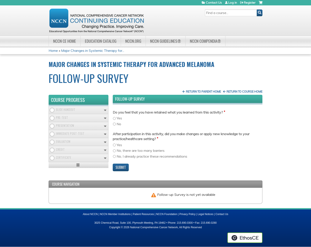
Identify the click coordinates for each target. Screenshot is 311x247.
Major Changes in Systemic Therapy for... (92, 50)
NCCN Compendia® (205, 41)
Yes (119, 118)
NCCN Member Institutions (115, 214)
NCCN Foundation (166, 214)
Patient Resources (143, 214)
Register (249, 2)
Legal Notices (205, 214)
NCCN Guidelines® (165, 41)
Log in (232, 2)
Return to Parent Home (203, 91)
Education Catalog (100, 41)
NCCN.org (133, 41)
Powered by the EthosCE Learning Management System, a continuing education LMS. (244, 238)
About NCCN (90, 214)
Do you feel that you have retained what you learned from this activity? (168, 112)
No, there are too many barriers (141, 150)
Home (53, 50)
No (119, 124)
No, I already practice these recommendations (152, 156)
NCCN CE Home (64, 41)
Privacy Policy (187, 214)
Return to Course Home (244, 91)
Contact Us (214, 2)
